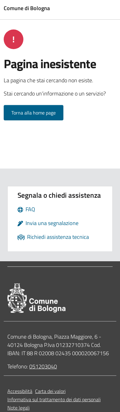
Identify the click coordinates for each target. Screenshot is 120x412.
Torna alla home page (33, 112)
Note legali (18, 407)
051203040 (43, 366)
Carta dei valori (50, 391)
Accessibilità (19, 391)
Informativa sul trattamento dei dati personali (54, 399)
